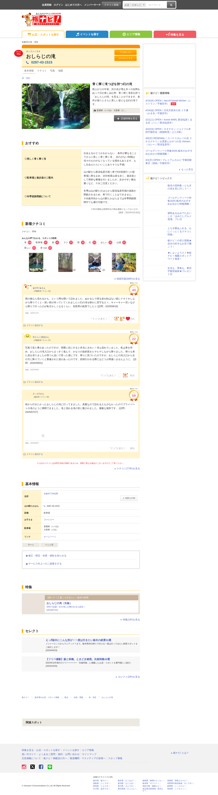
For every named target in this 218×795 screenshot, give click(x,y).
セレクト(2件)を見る (127, 676)
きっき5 (36, 394)
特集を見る (175, 35)
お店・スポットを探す (43, 35)
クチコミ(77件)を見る (127, 468)
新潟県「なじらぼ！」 (127, 783)
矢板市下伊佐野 (52, 493)
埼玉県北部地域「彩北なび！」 (153, 790)
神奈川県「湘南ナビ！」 (153, 786)
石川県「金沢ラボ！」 (102, 789)
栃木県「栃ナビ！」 (101, 781)
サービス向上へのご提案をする (43, 563)
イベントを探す (87, 35)
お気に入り (125, 52)
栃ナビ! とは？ (179, 752)
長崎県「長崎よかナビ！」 (178, 781)
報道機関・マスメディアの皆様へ (88, 758)
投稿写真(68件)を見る (127, 278)
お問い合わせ (72, 754)
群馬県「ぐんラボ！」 (102, 786)
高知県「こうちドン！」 (177, 789)
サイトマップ (89, 754)
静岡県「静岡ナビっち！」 (154, 781)
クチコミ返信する (33, 325)
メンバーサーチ (92, 4)
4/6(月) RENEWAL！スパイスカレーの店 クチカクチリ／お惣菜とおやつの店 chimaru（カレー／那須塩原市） (168, 141)
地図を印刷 (128, 498)
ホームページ (50, 537)
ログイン (58, 4)
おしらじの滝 (41, 56)
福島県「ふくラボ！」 (102, 783)
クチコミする (126, 58)
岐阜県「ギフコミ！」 (152, 783)
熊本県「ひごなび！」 (127, 781)
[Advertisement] (169, 65)
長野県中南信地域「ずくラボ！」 (181, 783)
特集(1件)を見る (130, 619)
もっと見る (185, 169)
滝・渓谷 (26, 78)
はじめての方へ (73, 4)
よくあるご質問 (47, 754)
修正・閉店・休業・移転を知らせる (45, 555)
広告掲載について (31, 758)
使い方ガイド (29, 754)
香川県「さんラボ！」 (127, 786)
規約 (60, 754)
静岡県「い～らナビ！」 (177, 786)
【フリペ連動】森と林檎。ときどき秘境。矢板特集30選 (78, 659)
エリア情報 (131, 35)
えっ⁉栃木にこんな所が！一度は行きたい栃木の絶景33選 (78, 640)
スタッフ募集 (115, 758)
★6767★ (37, 288)
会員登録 (46, 4)
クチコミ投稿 (111, 4)
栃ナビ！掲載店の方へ (55, 758)
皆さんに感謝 (39, 337)
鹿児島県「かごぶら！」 (128, 789)
